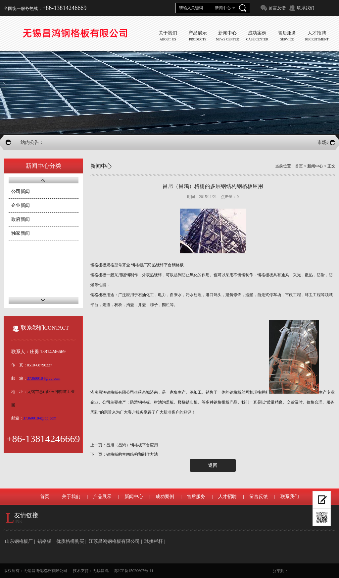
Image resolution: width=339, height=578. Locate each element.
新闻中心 (315, 166)
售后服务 (196, 496)
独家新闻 (20, 233)
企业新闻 (20, 205)
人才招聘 (227, 496)
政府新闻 (20, 219)
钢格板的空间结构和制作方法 (132, 454)
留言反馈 (277, 7)
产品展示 (102, 496)
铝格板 (44, 541)
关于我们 (71, 496)
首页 (299, 166)
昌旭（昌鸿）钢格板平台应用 (132, 445)
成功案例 (165, 496)
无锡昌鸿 (101, 570)
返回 (213, 465)
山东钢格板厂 (19, 541)
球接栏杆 (153, 541)
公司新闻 (20, 191)
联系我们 (305, 7)
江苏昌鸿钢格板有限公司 (114, 541)
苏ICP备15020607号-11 (133, 570)
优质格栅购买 (70, 541)
